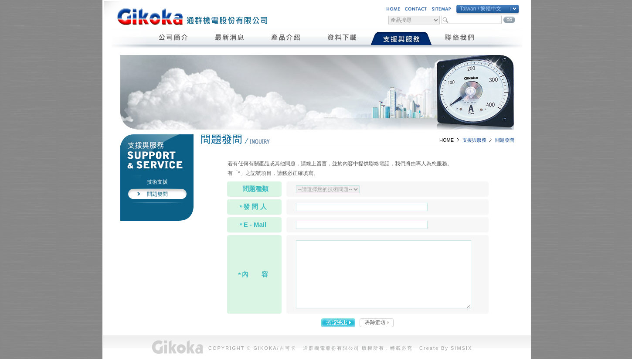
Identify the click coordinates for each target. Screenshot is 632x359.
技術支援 (157, 182)
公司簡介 (174, 38)
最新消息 (230, 38)
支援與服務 (401, 38)
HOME (446, 140)
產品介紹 (286, 38)
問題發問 (157, 194)
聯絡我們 (460, 38)
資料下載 (342, 38)
